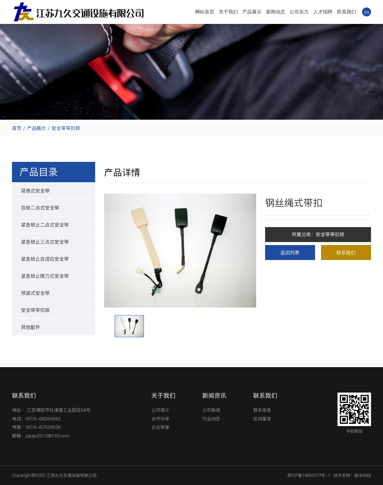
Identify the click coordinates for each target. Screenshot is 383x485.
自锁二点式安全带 (40, 207)
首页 (17, 128)
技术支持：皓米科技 (352, 475)
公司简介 (160, 410)
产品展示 (252, 11)
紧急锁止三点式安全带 (45, 241)
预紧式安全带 (35, 293)
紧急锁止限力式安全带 (45, 276)
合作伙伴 (160, 419)
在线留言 (262, 419)
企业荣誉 (160, 427)
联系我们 (346, 11)
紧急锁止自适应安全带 (45, 259)
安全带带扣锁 (65, 128)
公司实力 (299, 11)
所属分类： (318, 234)
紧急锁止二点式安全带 (45, 224)
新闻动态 (275, 11)
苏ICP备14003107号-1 (308, 475)
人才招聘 (322, 11)
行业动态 (211, 419)
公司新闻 (211, 410)
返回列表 (290, 252)
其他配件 (30, 327)
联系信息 (262, 410)
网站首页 (204, 11)
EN (366, 12)
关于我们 (228, 11)
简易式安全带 (35, 190)
